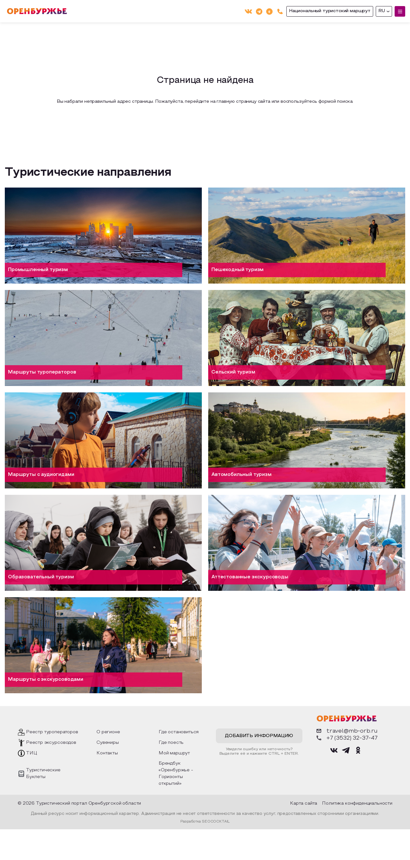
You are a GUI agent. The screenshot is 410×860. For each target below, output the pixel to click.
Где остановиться (179, 732)
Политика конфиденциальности (357, 803)
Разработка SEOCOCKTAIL (205, 821)
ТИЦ (31, 753)
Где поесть (171, 743)
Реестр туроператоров (52, 732)
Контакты (107, 753)
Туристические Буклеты (43, 773)
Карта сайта (303, 803)
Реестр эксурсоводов (51, 743)
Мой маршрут (174, 753)
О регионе (108, 732)
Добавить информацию (259, 736)
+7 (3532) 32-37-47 (346, 738)
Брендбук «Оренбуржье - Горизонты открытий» (176, 773)
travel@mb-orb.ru (346, 731)
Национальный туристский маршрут (330, 11)
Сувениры (107, 743)
